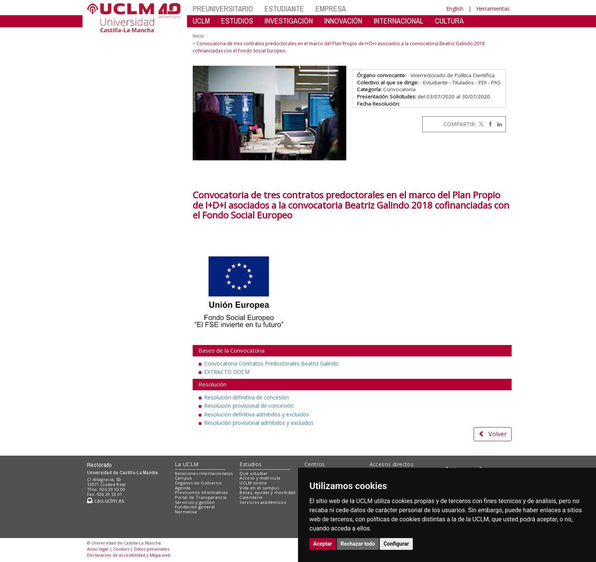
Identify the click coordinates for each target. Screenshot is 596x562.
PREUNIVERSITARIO (223, 8)
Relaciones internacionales (204, 473)
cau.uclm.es (105, 500)
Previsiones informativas (201, 492)
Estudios (250, 464)
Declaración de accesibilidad (116, 555)
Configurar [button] (396, 544)
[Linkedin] (497, 124)
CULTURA (449, 21)
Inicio (198, 36)
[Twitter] (480, 124)
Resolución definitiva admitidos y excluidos (256, 414)
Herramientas (493, 8)
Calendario (251, 497)
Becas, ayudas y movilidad (267, 492)
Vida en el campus (259, 488)
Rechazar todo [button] (358, 544)
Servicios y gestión (195, 502)
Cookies (121, 549)
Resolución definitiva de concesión (246, 397)
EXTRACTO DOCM (227, 371)
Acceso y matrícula (259, 478)
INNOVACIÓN (343, 21)
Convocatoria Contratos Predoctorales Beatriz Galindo (271, 363)
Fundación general (195, 507)
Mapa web (160, 555)
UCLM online (253, 483)
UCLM (201, 21)
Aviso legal (97, 549)
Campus (183, 478)
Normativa (186, 512)
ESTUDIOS (237, 21)
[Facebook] (488, 124)
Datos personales (151, 549)
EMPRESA (330, 8)
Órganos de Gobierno (198, 483)
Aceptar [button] (322, 544)
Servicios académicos (262, 502)
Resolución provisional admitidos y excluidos (259, 422)
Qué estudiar (253, 473)
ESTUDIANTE (284, 8)
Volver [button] (493, 434)
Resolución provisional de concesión (248, 405)
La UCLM (187, 464)
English (454, 8)
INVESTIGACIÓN (289, 21)
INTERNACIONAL (398, 21)
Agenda (183, 488)
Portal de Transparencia (201, 497)
